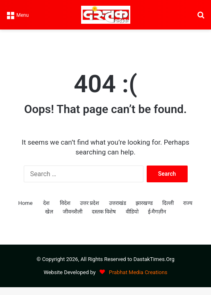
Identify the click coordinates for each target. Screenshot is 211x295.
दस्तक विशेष (104, 212)
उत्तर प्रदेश (89, 203)
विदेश (65, 203)
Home (25, 203)
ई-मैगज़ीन (157, 212)
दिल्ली (168, 203)
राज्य (188, 203)
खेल (49, 212)
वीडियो (132, 212)
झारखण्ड (144, 203)
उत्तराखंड (117, 203)
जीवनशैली (72, 212)
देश (46, 203)
